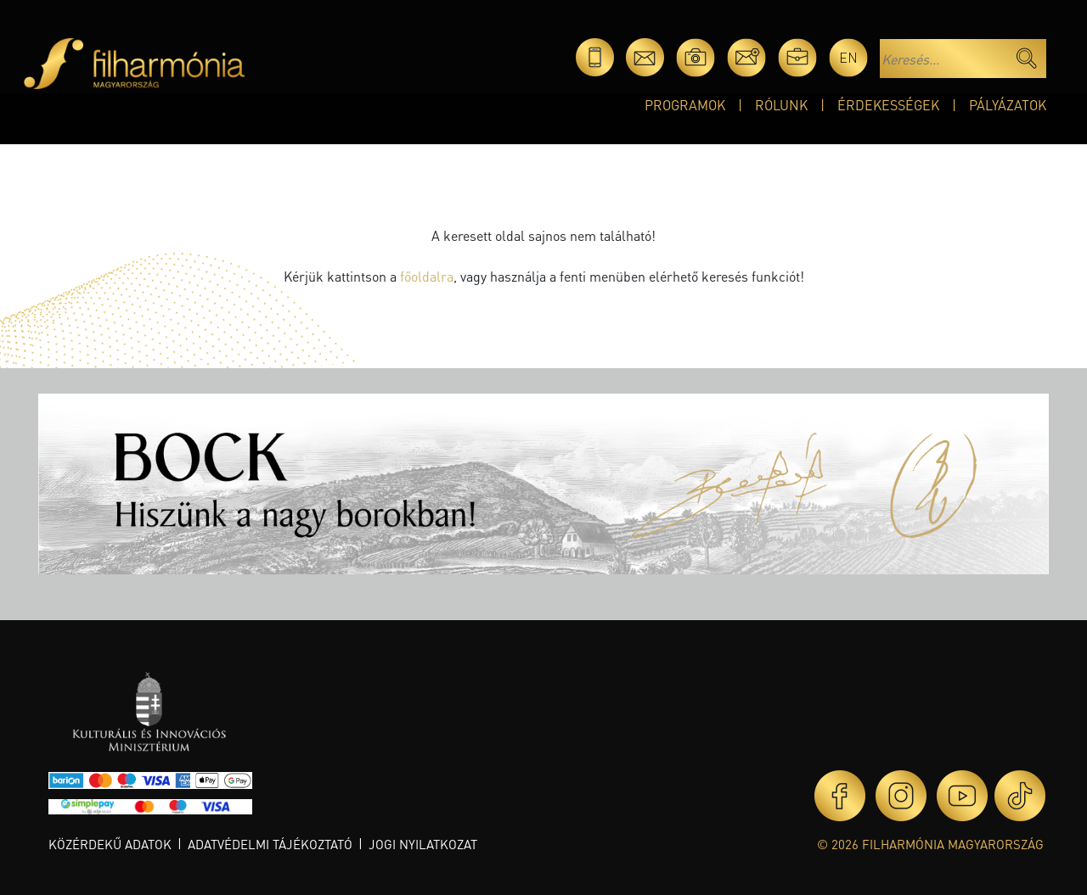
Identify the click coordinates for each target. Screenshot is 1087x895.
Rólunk (781, 105)
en (848, 57)
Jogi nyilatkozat (423, 844)
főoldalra (426, 276)
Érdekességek (888, 105)
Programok (685, 105)
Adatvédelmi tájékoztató (270, 844)
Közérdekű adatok (110, 844)
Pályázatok (1007, 105)
